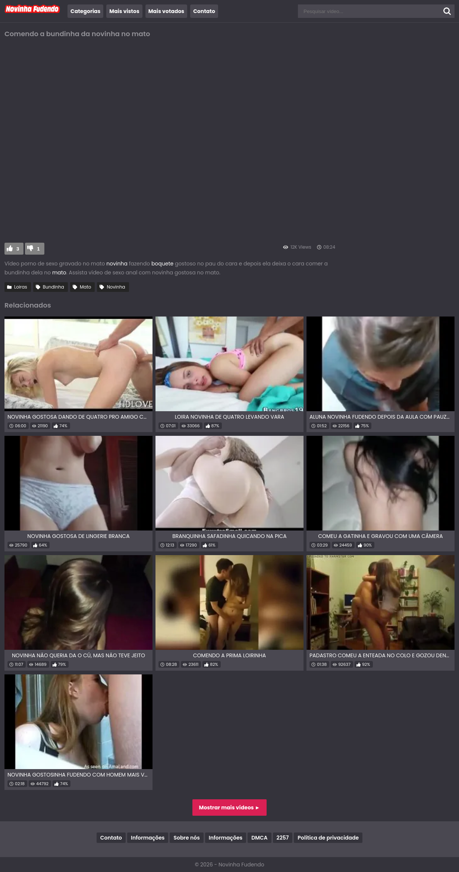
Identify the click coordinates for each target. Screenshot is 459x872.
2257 (283, 837)
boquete (162, 263)
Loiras (20, 287)
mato (59, 272)
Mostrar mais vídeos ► (229, 807)
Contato (204, 11)
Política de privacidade (328, 837)
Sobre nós (186, 837)
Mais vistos (124, 11)
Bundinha (53, 287)
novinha (117, 263)
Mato (85, 287)
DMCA (259, 837)
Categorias (85, 11)
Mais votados (166, 11)
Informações (147, 837)
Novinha (116, 287)
